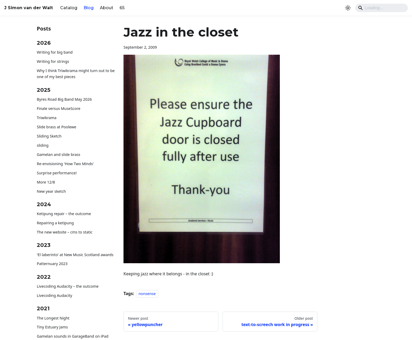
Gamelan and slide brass (58, 154)
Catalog (68, 7)
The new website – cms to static (64, 232)
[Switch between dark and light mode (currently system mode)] (348, 8)
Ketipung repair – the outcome (64, 213)
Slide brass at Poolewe (56, 126)
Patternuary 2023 (52, 263)
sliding (43, 145)
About (106, 7)
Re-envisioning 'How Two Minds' (65, 163)
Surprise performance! (57, 172)
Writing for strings (53, 61)
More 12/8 (46, 182)
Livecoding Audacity (54, 295)
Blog (89, 7)
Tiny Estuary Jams (52, 326)
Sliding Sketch (49, 136)
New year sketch (51, 191)
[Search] (381, 8)
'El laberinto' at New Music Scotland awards (75, 254)
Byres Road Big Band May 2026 (64, 99)
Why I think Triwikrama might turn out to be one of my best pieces (76, 73)
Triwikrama (46, 117)
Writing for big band (55, 52)
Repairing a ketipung (55, 222)
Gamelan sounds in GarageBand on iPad (73, 336)
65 (122, 7)
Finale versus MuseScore (58, 108)
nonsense (147, 293)
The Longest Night (53, 318)
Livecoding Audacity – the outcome (68, 286)
